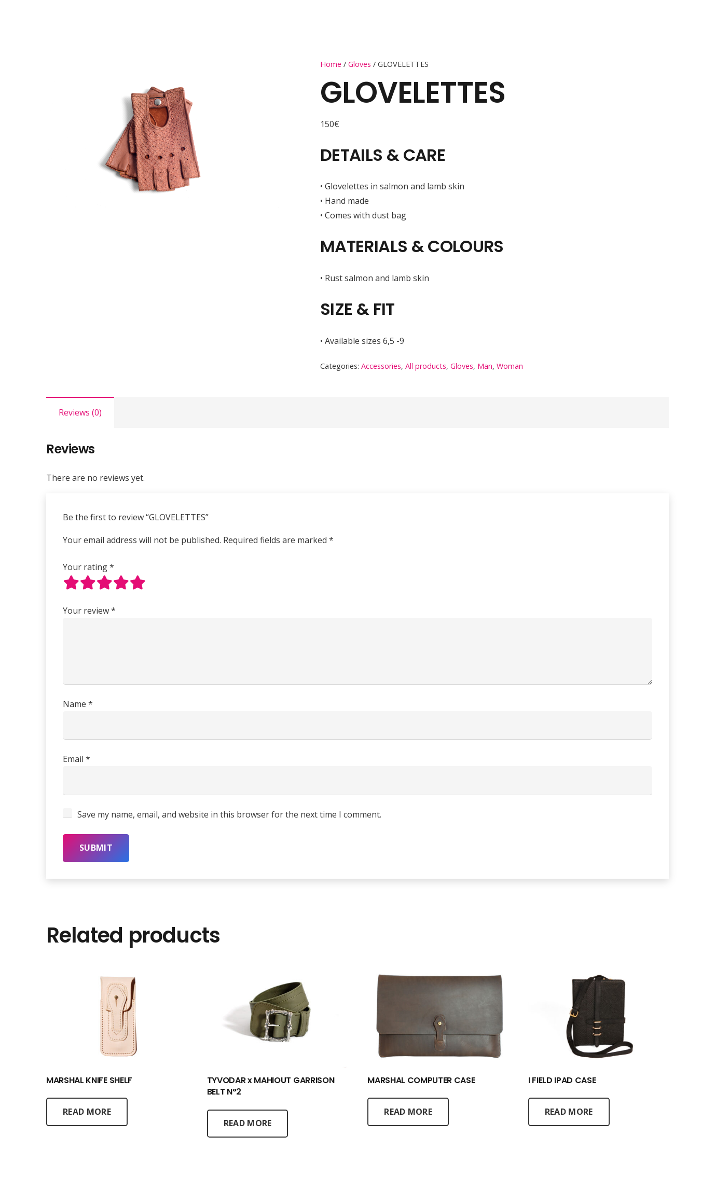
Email (76, 759)
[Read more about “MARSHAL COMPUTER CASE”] (408, 1112)
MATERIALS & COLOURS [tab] (412, 246)
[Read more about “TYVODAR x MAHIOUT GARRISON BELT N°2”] (247, 1124)
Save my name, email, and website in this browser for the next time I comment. (229, 814)
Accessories (381, 366)
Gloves (359, 64)
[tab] (80, 412)
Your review (89, 610)
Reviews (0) (80, 412)
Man (484, 366)
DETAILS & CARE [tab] (382, 155)
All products (425, 366)
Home (330, 64)
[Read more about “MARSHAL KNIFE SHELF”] (87, 1112)
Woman (510, 366)
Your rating (88, 567)
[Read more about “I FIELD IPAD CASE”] (569, 1112)
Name (78, 704)
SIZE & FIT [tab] (357, 309)
